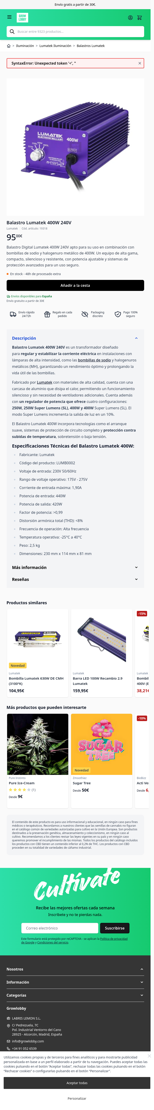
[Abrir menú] (9, 17)
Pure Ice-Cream (22, 783)
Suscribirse (114, 928)
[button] (75, 969)
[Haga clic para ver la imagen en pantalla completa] (75, 147)
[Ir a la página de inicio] (71, 17)
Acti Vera (144, 783)
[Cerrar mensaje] (140, 63)
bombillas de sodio (94, 360)
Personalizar (77, 1098)
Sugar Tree (82, 783)
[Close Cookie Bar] (149, 1056)
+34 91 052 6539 (24, 1048)
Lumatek (44, 382)
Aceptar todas (76, 1083)
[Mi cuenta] (130, 17)
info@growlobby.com (28, 1041)
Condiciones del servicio (52, 942)
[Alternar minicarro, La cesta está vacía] (139, 17)
